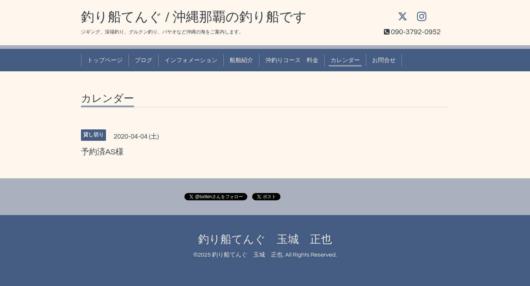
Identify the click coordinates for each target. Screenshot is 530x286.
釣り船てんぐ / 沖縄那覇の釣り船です (194, 17)
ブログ (143, 60)
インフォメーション (191, 60)
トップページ (105, 60)
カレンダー (345, 60)
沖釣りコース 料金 (291, 60)
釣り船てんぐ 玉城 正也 (265, 239)
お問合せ (384, 60)
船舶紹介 (241, 60)
